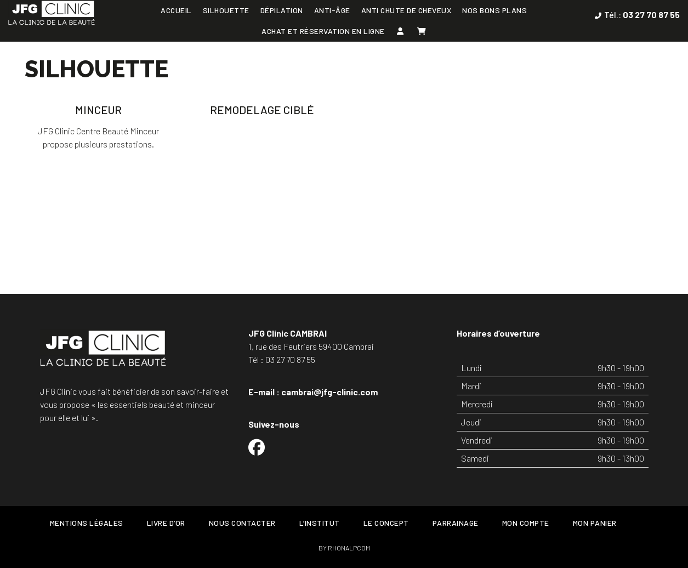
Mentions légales (86, 522)
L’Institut (319, 522)
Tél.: (642, 14)
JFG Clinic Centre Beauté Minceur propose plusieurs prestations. (98, 137)
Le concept (386, 522)
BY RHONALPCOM (344, 548)
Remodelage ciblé (262, 109)
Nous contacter (242, 522)
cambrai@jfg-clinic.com (329, 392)
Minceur (98, 109)
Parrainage (456, 522)
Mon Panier (595, 522)
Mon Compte (525, 522)
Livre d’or (166, 522)
